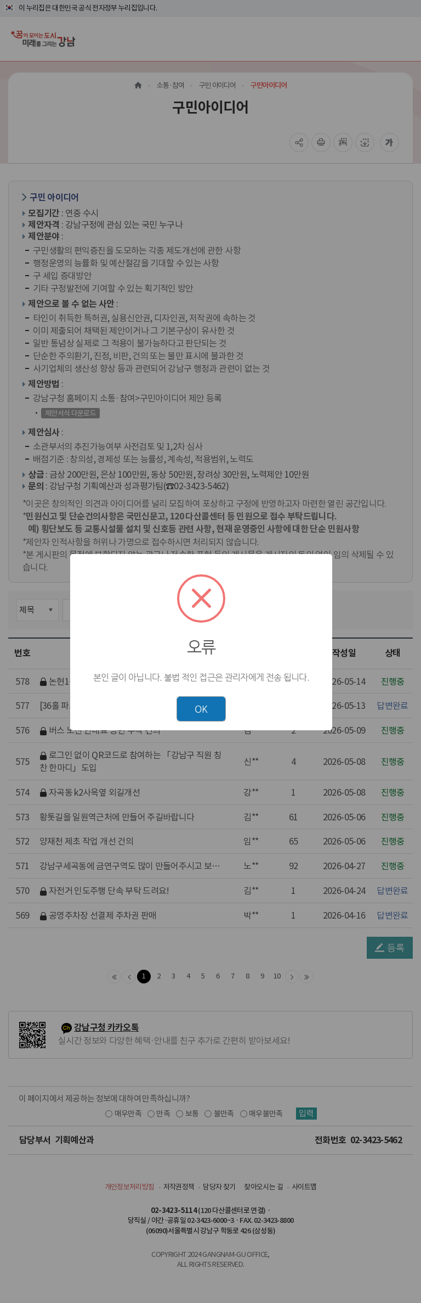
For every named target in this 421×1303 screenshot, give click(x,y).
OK (201, 708)
